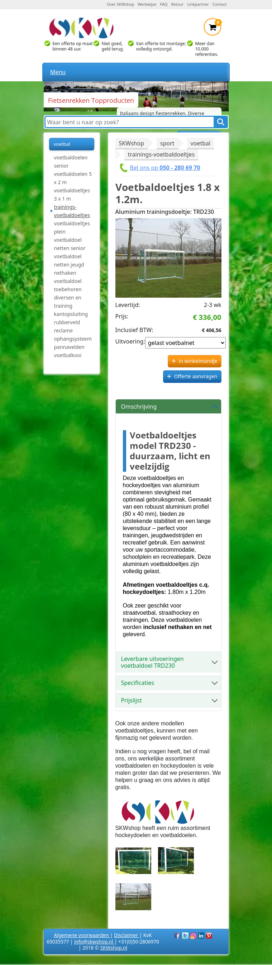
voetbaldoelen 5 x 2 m (73, 178)
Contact (220, 4)
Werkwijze (147, 4)
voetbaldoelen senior (71, 161)
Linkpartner (198, 4)
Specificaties (137, 683)
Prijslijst (131, 700)
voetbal (201, 143)
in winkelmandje (198, 360)
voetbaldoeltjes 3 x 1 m (72, 194)
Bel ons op (165, 168)
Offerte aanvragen (196, 376)
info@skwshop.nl (94, 941)
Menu (58, 72)
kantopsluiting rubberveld (71, 318)
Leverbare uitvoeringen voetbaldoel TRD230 (152, 662)
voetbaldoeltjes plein (72, 227)
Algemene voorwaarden (82, 935)
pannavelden (69, 347)
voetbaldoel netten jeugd (69, 260)
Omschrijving (139, 407)
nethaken (65, 272)
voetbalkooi (68, 355)
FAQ (164, 4)
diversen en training (67, 301)
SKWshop (131, 143)
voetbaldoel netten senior (70, 243)
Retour (177, 4)
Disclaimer (126, 935)
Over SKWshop (120, 4)
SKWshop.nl (113, 947)
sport (167, 143)
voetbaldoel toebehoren (68, 285)
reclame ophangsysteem (73, 334)
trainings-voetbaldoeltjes (72, 211)
